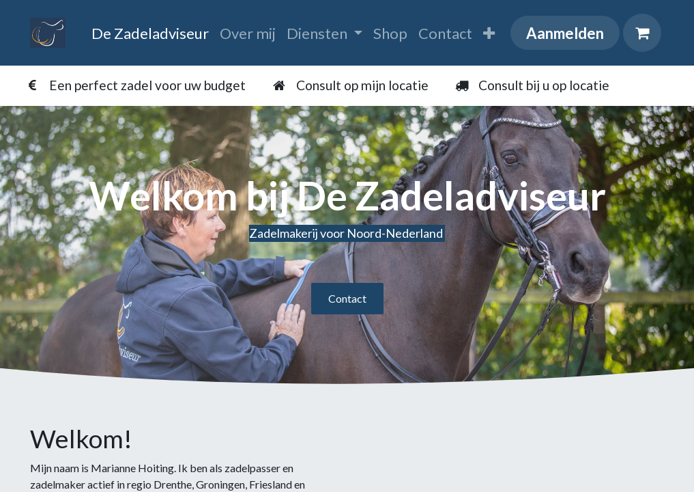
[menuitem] (150, 33)
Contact (347, 298)
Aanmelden (565, 33)
